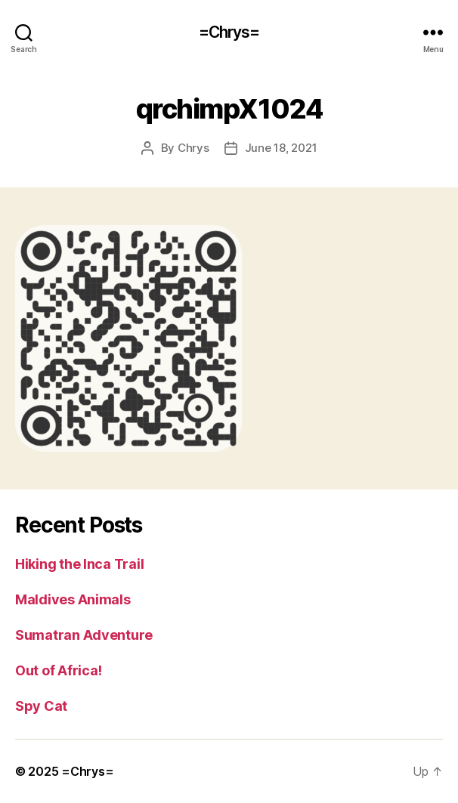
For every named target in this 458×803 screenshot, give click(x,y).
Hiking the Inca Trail (79, 564)
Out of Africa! (58, 670)
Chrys (193, 148)
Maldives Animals (73, 599)
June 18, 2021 (281, 148)
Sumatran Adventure (84, 635)
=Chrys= (229, 32)
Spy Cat (41, 706)
